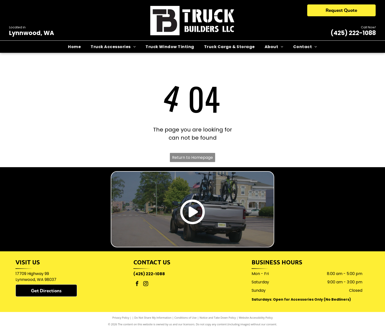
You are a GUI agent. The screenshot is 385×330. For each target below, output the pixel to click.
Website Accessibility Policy (256, 317)
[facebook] (137, 284)
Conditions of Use (185, 317)
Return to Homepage (192, 157)
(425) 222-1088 (353, 33)
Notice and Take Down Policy (218, 317)
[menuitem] (74, 46)
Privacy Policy (120, 317)
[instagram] (145, 284)
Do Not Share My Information (153, 317)
